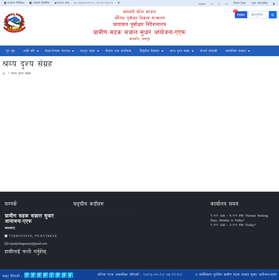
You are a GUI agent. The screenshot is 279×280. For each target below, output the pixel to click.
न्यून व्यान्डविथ (259, 3)
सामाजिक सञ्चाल (236, 50)
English (202, 3)
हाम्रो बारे (29, 50)
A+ (226, 3)
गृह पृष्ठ (10, 50)
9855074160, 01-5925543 (93, 2)
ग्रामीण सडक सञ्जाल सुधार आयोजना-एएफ (139, 32)
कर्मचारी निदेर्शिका (39, 2)
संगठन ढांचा (62, 2)
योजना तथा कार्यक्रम (118, 50)
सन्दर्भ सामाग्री (208, 50)
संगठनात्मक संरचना (57, 50)
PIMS (240, 14)
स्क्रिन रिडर (239, 3)
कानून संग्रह (87, 50)
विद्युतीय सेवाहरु (149, 50)
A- (212, 3)
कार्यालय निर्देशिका (14, 2)
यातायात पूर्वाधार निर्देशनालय (139, 24)
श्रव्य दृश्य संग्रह (179, 50)
